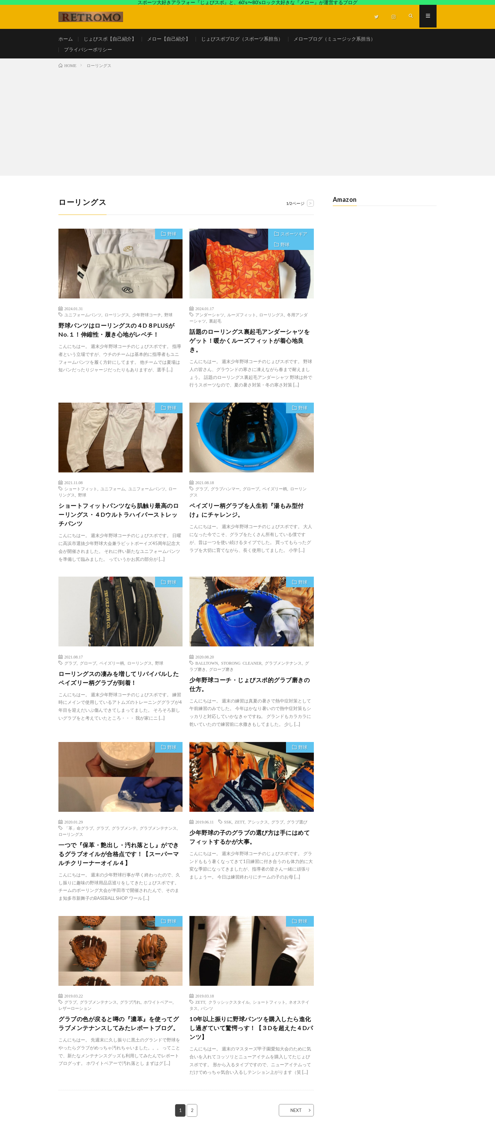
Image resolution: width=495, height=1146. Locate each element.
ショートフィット (80, 493)
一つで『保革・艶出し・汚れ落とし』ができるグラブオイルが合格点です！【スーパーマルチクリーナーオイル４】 (118, 861)
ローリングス (116, 318)
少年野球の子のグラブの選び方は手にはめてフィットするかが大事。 (249, 844)
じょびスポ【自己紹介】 (110, 39)
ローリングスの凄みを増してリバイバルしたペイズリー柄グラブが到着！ (118, 684)
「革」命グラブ (78, 834)
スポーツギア (293, 238)
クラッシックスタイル (229, 1009)
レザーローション (74, 1016)
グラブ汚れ (130, 1009)
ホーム (65, 39)
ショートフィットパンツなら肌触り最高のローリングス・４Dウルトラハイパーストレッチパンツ (118, 520)
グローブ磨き (221, 675)
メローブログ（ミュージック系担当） (334, 39)
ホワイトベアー (158, 1009)
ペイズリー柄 (274, 493)
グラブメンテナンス (283, 669)
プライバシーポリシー (88, 52)
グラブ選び (297, 828)
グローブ (251, 493)
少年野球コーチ (146, 318)
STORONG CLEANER (241, 669)
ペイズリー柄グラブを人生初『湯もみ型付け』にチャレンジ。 (249, 515)
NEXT (294, 1119)
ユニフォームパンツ (82, 318)
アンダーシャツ (209, 318)
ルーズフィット (241, 318)
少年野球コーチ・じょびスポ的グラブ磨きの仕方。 (249, 690)
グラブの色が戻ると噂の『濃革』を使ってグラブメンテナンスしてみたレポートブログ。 (118, 1036)
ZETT (239, 828)
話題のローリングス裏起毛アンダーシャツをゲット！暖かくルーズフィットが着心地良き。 (249, 345)
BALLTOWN (206, 669)
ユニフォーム (112, 493)
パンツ (207, 1016)
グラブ (201, 493)
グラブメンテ (124, 834)
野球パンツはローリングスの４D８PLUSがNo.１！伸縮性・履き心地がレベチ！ (119, 334)
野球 (171, 238)
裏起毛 (215, 325)
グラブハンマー (225, 493)
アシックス (258, 828)
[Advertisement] (247, 124)
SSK (228, 828)
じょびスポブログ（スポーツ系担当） (242, 39)
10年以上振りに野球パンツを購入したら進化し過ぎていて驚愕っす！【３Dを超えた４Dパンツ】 (250, 1036)
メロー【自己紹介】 (168, 39)
